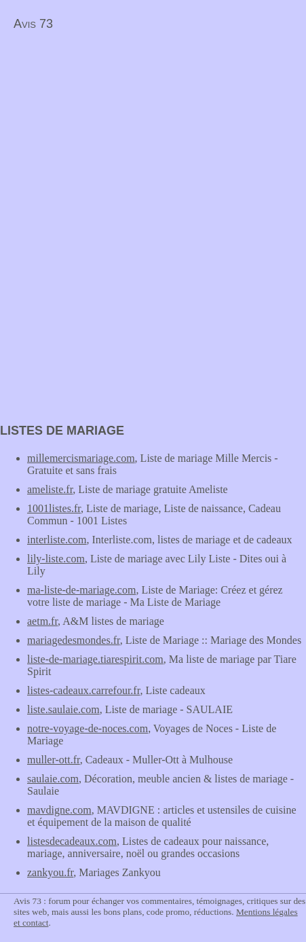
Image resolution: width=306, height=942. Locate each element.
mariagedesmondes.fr (73, 640)
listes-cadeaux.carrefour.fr (83, 690)
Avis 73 (33, 24)
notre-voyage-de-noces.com (87, 728)
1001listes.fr (54, 508)
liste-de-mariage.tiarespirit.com (95, 659)
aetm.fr (42, 621)
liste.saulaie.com (63, 709)
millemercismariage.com (81, 458)
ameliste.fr (50, 489)
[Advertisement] (114, 133)
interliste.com (57, 539)
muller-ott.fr (53, 759)
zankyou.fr (50, 872)
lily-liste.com (56, 558)
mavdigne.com (59, 810)
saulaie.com (53, 778)
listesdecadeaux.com (72, 841)
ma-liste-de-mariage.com (81, 590)
